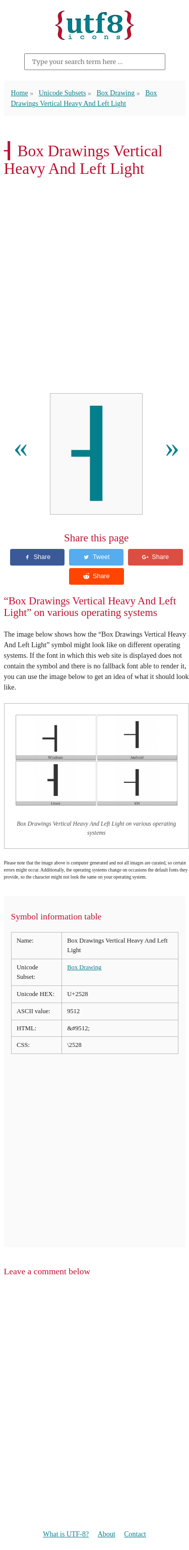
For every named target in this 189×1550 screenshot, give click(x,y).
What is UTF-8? (66, 1534)
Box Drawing (115, 93)
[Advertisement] (94, 288)
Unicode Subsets (62, 93)
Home (19, 93)
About (106, 1534)
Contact (135, 1534)
